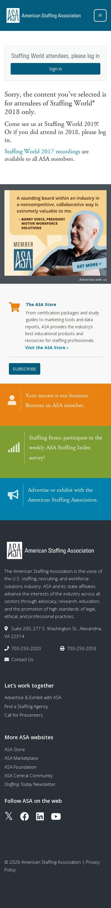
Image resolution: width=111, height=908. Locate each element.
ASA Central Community (28, 775)
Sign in (55, 69)
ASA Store (14, 749)
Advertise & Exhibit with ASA (32, 697)
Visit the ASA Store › (46, 347)
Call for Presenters (23, 715)
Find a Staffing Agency (26, 706)
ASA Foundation (20, 767)
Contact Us (22, 659)
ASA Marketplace (21, 758)
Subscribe (24, 369)
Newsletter (30, 784)
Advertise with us (93, 279)
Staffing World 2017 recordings (42, 151)
